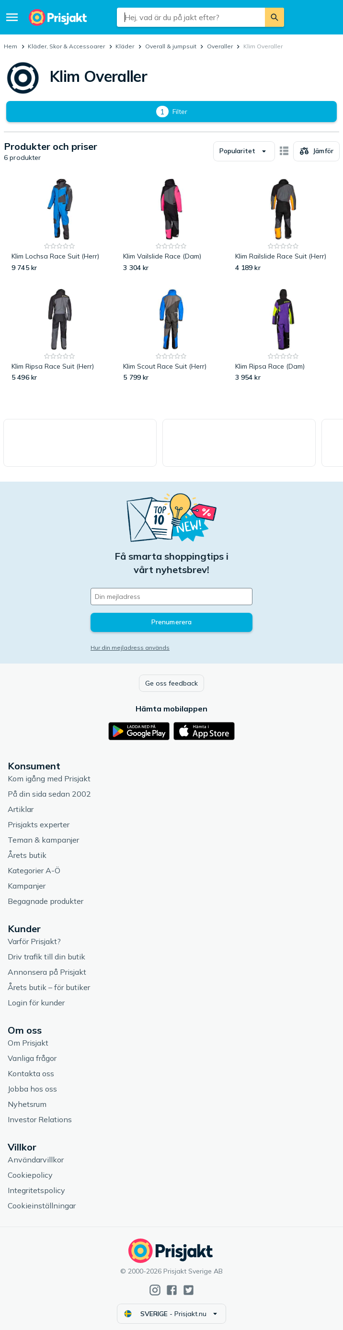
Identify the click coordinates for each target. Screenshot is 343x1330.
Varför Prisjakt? (34, 941)
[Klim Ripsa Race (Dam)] (283, 336)
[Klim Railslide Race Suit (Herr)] (283, 225)
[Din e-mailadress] (171, 596)
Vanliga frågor (32, 1058)
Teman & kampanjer (43, 840)
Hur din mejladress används (130, 647)
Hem (10, 46)
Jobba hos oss (32, 1088)
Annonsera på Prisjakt (47, 972)
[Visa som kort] (284, 151)
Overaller (220, 46)
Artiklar (21, 809)
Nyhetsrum (27, 1104)
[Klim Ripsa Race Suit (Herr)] (59, 336)
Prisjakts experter (38, 824)
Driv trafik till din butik (46, 956)
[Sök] (274, 17)
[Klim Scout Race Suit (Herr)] (171, 336)
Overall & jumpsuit (170, 46)
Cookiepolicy (30, 1175)
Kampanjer (27, 885)
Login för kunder (36, 1002)
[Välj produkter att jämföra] (316, 151)
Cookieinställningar (42, 1205)
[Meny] (12, 17)
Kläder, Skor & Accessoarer (66, 46)
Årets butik (27, 855)
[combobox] (190, 17)
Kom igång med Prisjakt (49, 778)
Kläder (124, 46)
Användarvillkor (36, 1159)
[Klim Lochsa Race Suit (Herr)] (59, 225)
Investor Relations (40, 1119)
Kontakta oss (31, 1073)
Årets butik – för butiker (49, 987)
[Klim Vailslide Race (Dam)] (171, 225)
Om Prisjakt (28, 1043)
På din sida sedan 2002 (49, 794)
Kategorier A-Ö (34, 870)
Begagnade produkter (45, 901)
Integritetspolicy (36, 1190)
